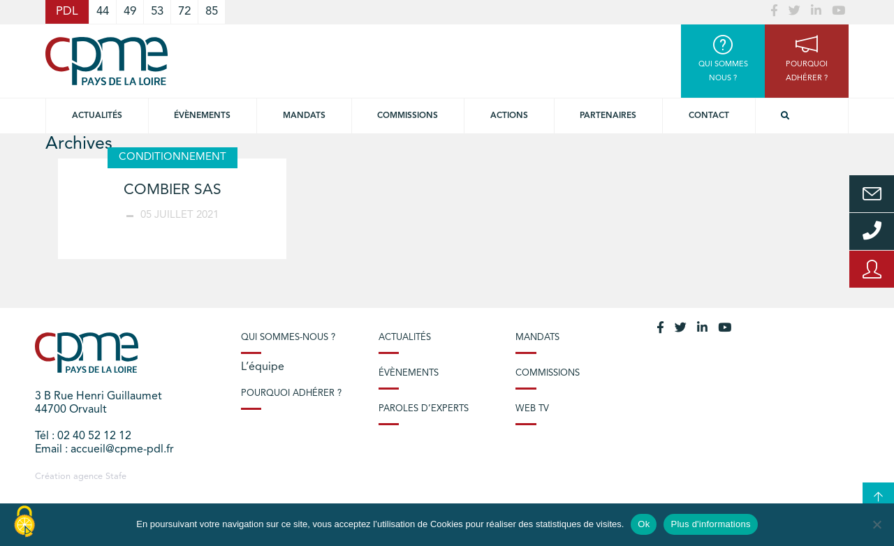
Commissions (547, 373)
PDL (67, 11)
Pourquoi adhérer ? (291, 393)
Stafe (115, 476)
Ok (644, 524)
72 (184, 11)
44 (102, 11)
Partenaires (608, 116)
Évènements (202, 116)
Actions (509, 116)
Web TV (532, 408)
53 (157, 11)
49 (130, 11)
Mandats (304, 116)
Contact (709, 116)
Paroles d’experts (424, 408)
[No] (877, 524)
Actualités (97, 116)
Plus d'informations (710, 524)
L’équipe (262, 367)
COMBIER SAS (172, 190)
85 (211, 11)
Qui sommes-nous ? (288, 337)
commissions (407, 116)
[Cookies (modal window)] (24, 522)
